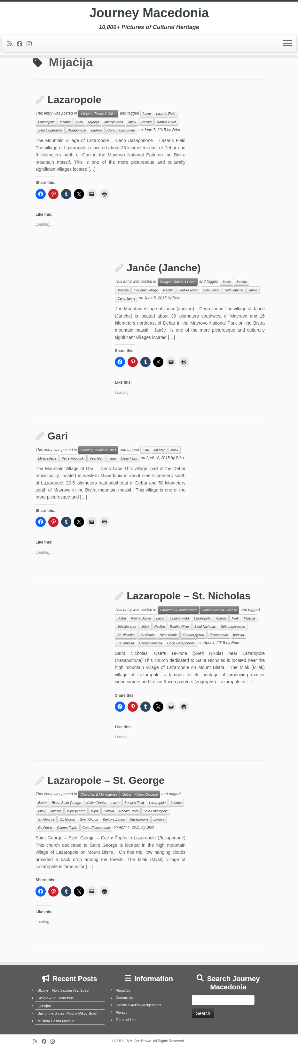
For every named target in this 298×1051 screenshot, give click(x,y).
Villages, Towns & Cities (98, 114)
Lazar (147, 114)
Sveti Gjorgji (89, 819)
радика (96, 130)
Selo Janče (211, 290)
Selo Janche (234, 290)
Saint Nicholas (205, 626)
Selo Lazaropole (50, 130)
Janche (241, 282)
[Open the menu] (287, 44)
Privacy (121, 1012)
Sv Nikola (147, 635)
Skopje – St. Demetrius (56, 998)
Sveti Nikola (168, 635)
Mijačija (93, 122)
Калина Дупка (193, 635)
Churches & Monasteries (178, 610)
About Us (123, 990)
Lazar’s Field (165, 114)
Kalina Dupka (141, 618)
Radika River (166, 122)
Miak (79, 122)
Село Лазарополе (121, 130)
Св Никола (125, 643)
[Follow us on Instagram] (31, 44)
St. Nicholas (126, 635)
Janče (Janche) (163, 268)
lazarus (65, 122)
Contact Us (124, 998)
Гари (112, 458)
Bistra (121, 618)
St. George (46, 819)
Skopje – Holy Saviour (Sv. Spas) (64, 990)
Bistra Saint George (66, 803)
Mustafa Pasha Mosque (56, 1021)
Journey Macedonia (148, 13)
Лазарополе (76, 130)
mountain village (146, 290)
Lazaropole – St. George (105, 780)
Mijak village (47, 458)
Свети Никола (150, 643)
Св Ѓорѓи (45, 828)
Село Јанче (126, 298)
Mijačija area (113, 122)
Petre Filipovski (72, 458)
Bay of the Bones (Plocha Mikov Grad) (68, 1013)
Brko (176, 130)
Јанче (252, 290)
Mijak (132, 122)
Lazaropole (74, 99)
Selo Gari (97, 458)
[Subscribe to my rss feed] (12, 44)
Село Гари (129, 458)
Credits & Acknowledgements (138, 1005)
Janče (226, 282)
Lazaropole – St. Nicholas (189, 596)
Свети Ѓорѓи (67, 828)
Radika (146, 122)
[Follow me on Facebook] (22, 44)
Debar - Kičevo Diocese (219, 610)
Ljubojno (44, 1006)
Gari (57, 436)
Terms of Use (126, 1020)
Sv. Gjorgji (67, 819)
